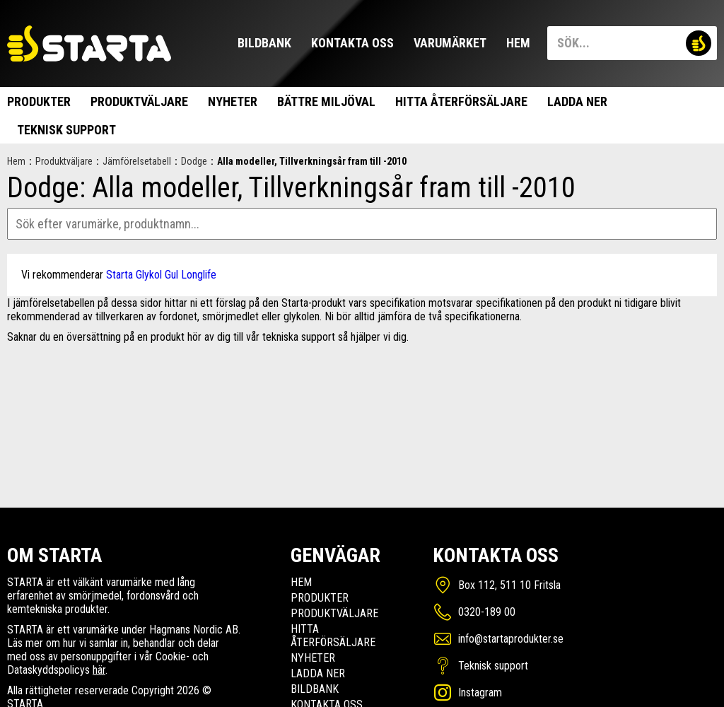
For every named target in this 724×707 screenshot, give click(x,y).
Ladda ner (577, 101)
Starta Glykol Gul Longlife (161, 274)
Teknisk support (66, 129)
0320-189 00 (486, 612)
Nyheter (232, 101)
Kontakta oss (352, 42)
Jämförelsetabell (137, 161)
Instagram (480, 692)
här (99, 670)
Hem (518, 42)
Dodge (194, 161)
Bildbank (264, 42)
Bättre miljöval (326, 101)
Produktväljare (139, 101)
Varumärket (450, 42)
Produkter (39, 101)
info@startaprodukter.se (511, 638)
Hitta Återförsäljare (461, 101)
